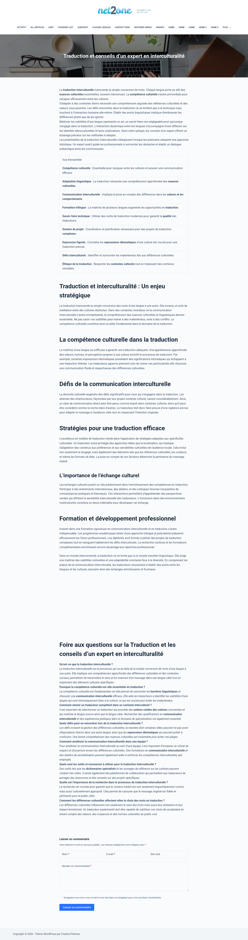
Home (181, 27)
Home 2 (202, 27)
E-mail (110, 854)
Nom (65, 854)
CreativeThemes (70, 934)
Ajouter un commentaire (76, 866)
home (171, 27)
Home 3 (214, 27)
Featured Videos (143, 27)
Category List (65, 27)
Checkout (83, 27)
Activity (21, 27)
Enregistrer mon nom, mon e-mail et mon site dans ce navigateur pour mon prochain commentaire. (112, 897)
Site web (155, 854)
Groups (160, 27)
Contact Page (122, 27)
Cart (51, 27)
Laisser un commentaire (77, 907)
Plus (227, 27)
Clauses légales (101, 27)
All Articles (37, 27)
